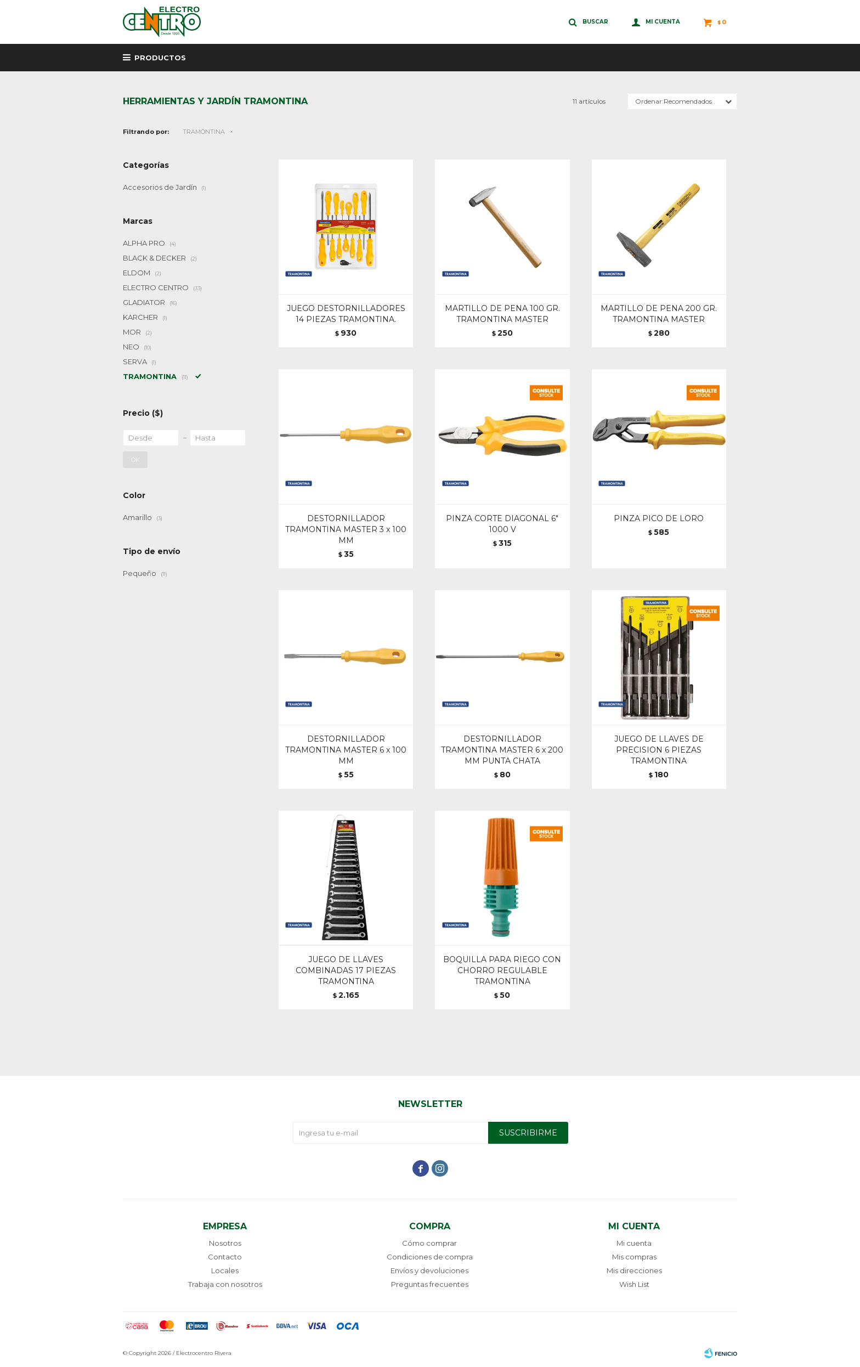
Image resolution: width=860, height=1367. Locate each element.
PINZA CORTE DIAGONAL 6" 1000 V (502, 523)
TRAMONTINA (204, 131)
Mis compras (634, 1256)
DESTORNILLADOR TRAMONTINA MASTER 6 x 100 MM (345, 750)
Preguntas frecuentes (429, 1284)
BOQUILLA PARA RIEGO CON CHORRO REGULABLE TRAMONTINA (502, 970)
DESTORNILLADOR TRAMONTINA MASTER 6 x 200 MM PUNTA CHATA (502, 750)
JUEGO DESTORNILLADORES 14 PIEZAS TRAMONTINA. (346, 313)
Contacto (225, 1256)
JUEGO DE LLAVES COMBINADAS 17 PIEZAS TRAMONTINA (346, 970)
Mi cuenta (634, 1243)
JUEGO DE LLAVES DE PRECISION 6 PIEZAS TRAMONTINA (659, 750)
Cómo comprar (429, 1243)
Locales (225, 1270)
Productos (160, 57)
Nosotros (225, 1243)
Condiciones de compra (430, 1256)
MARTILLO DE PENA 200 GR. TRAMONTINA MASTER (659, 313)
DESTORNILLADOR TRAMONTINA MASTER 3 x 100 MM (345, 529)
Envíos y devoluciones (429, 1270)
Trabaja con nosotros (225, 1284)
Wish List (634, 1284)
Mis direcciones (634, 1270)
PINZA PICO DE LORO (659, 518)
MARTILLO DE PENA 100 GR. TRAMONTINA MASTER (502, 313)
